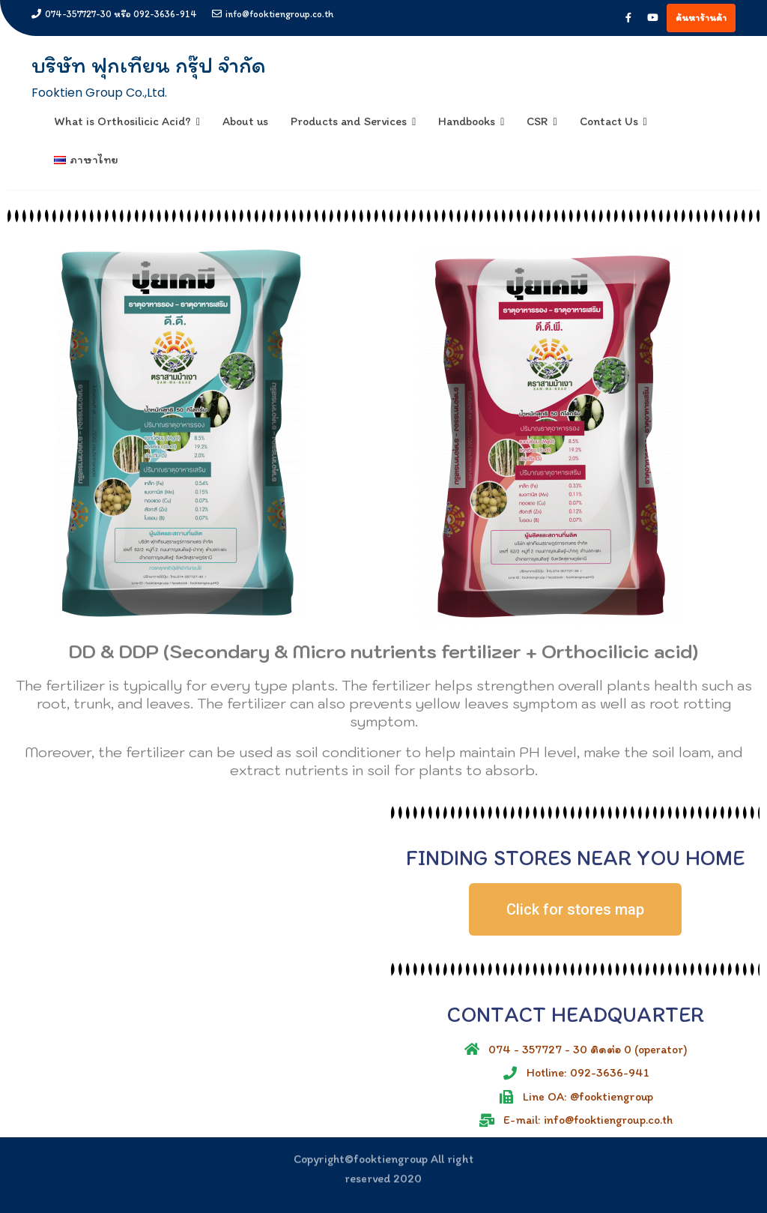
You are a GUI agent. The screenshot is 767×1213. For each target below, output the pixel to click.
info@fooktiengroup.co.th (272, 13)
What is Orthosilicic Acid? (122, 121)
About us (245, 121)
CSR (537, 121)
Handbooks (466, 121)
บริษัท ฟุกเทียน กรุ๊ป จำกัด (148, 65)
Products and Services (349, 121)
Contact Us (609, 121)
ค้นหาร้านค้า (701, 17)
